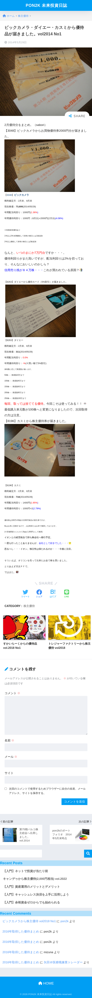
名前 (9, 740)
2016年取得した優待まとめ (20, 931)
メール (11, 756)
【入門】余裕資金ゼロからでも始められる (31, 902)
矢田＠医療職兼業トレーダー (63, 962)
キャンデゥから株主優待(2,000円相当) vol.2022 (35, 878)
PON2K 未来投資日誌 (46, 5)
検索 (88, 854)
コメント (12, 693)
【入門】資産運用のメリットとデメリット (31, 886)
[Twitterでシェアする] (25, 594)
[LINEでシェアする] (66, 594)
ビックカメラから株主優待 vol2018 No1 (29, 921)
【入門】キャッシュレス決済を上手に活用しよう (36, 894)
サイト (9, 773)
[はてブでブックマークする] (53, 594)
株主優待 (29, 605)
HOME (46, 983)
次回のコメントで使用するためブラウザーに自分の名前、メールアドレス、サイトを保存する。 (47, 791)
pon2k (64, 921)
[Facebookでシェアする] (39, 594)
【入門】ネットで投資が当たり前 (25, 871)
